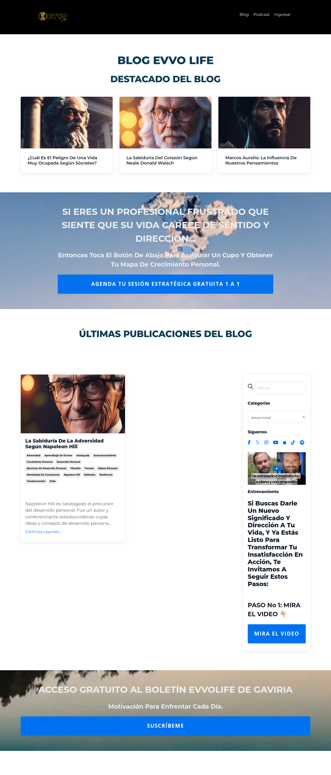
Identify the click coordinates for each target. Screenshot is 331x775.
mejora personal (107, 480)
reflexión (89, 487)
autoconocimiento (105, 467)
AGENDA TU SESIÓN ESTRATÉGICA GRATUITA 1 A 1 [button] (165, 284)
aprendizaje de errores (58, 467)
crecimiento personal (40, 474)
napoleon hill (72, 487)
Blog (243, 14)
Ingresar (282, 14)
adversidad (33, 467)
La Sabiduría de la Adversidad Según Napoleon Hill (71, 449)
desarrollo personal (68, 474)
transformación (36, 493)
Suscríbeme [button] (165, 726)
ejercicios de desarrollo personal (46, 480)
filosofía (75, 480)
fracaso (89, 480)
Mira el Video (276, 634)
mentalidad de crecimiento (43, 487)
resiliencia (106, 487)
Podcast (260, 14)
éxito (53, 493)
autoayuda (82, 467)
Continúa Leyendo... (43, 544)
